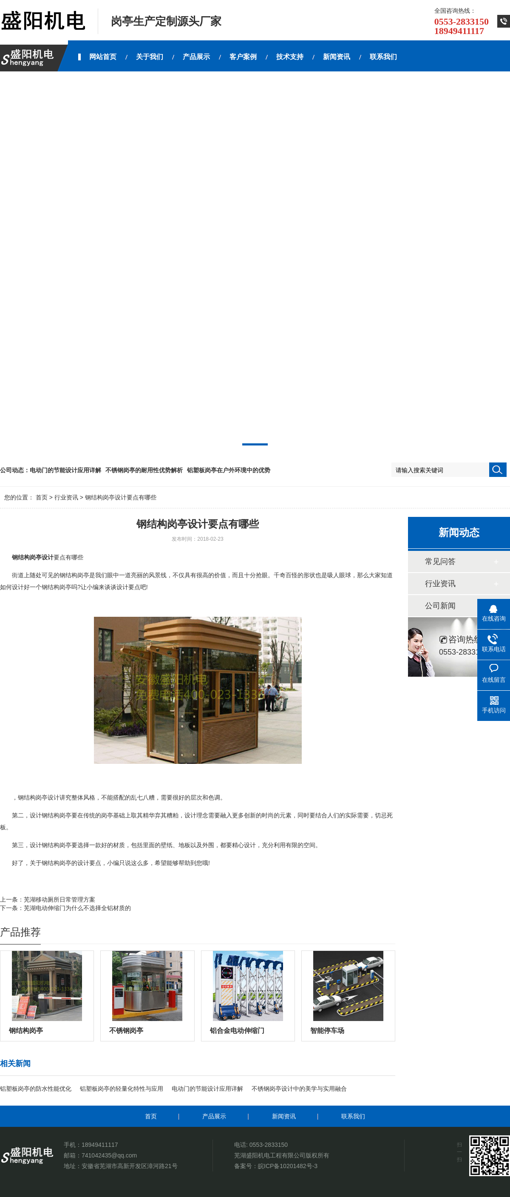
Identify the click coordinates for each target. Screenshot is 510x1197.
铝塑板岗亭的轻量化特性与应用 (121, 1088)
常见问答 (440, 561)
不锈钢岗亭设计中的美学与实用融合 (299, 1088)
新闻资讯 (284, 1116)
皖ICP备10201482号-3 (287, 1166)
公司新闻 (440, 605)
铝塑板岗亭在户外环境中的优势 (228, 470)
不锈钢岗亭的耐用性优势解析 (144, 470)
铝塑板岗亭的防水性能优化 (35, 1088)
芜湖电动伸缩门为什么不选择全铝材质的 (77, 908)
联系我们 (353, 1116)
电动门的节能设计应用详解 (65, 470)
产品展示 (214, 1116)
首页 (42, 497)
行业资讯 (66, 497)
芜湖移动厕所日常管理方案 (59, 899)
